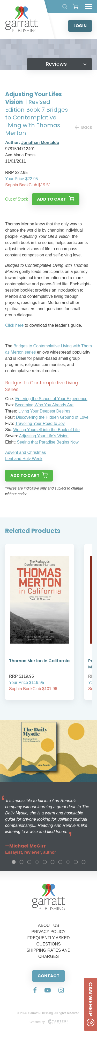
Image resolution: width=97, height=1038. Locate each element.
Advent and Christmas (25, 452)
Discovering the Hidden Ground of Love (52, 417)
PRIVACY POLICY (49, 931)
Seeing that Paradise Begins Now (47, 442)
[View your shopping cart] (75, 6)
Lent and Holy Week (23, 458)
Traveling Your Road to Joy (40, 423)
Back (83, 127)
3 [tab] (29, 862)
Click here (14, 325)
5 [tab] (44, 862)
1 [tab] (13, 862)
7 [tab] (60, 862)
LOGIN (80, 26)
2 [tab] (21, 862)
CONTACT (48, 976)
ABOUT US (48, 925)
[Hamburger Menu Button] (88, 6)
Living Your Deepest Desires (44, 411)
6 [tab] (52, 862)
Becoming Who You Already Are (44, 405)
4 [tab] (37, 862)
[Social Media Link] (35, 990)
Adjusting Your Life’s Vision (44, 436)
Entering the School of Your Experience (51, 398)
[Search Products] (64, 6)
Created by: (48, 1022)
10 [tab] (83, 862)
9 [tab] (75, 862)
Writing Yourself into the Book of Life (46, 430)
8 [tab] (68, 862)
